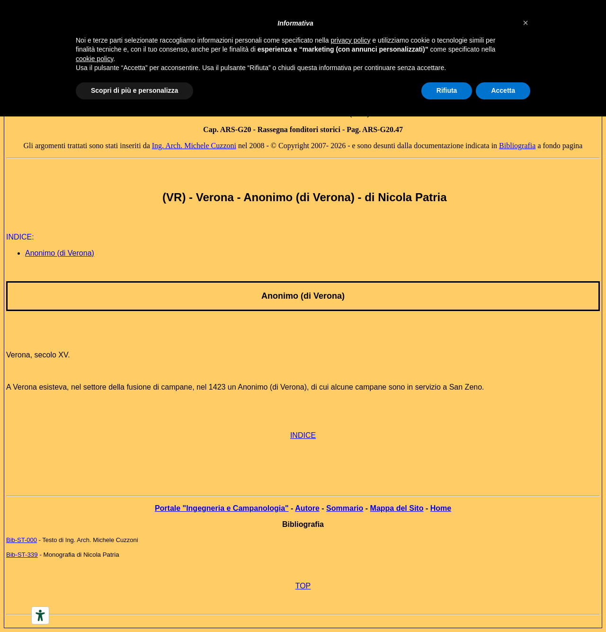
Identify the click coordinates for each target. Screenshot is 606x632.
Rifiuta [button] (447, 90)
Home (440, 508)
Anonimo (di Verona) (59, 253)
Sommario (344, 508)
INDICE (303, 435)
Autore (307, 508)
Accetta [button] (503, 90)
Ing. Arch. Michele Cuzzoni (194, 146)
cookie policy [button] (94, 58)
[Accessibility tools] (40, 615)
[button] (525, 22)
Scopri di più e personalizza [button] (134, 90)
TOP (303, 586)
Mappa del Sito (397, 508)
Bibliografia (517, 146)
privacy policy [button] (351, 40)
